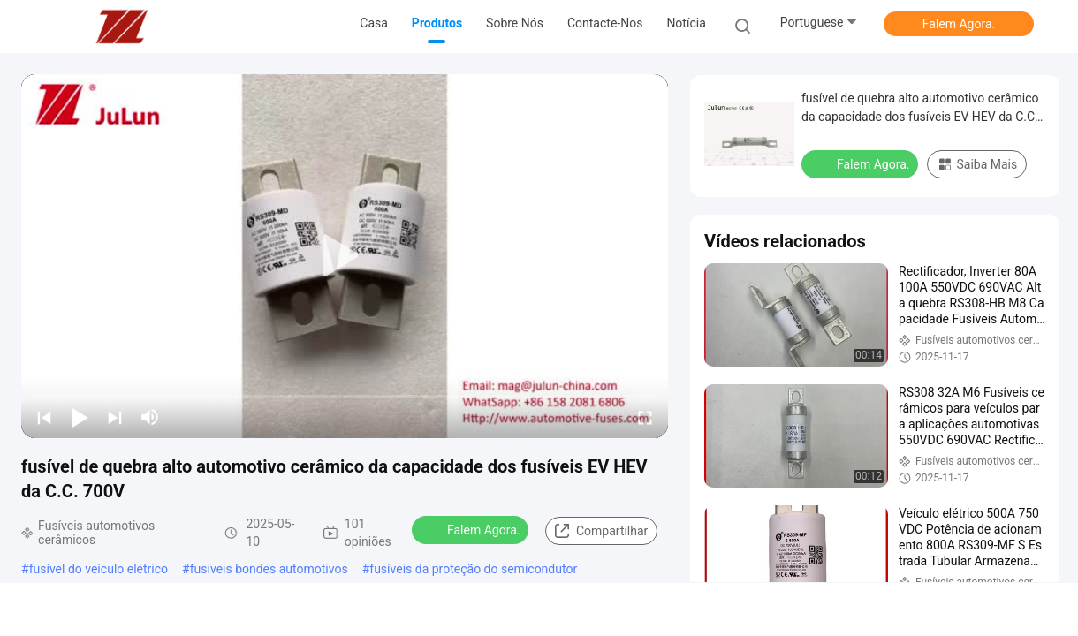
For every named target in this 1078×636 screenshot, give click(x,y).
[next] (115, 417)
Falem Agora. (958, 24)
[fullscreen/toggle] (645, 417)
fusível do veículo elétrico (98, 569)
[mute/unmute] (150, 417)
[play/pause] (79, 417)
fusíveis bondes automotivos (269, 569)
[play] (345, 256)
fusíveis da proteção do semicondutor (473, 569)
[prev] (44, 417)
